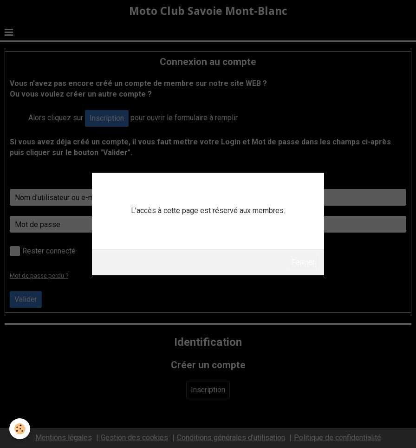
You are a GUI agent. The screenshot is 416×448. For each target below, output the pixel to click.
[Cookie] (19, 428)
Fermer (303, 262)
